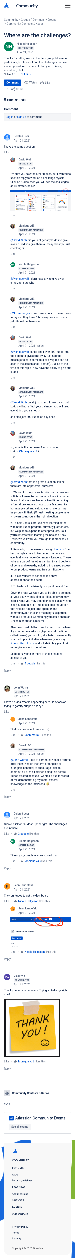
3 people (23, 833)
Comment (12, 82)
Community (27, 5)
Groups (25, 19)
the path (59, 549)
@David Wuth (18, 240)
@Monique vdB (19, 278)
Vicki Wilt (19, 975)
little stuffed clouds (22, 643)
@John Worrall (19, 759)
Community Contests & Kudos (25, 23)
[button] (40, 199)
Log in (9, 116)
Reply (7, 670)
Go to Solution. (23, 74)
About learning (20, 1193)
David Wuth (25, 159)
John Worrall (21, 687)
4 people (30, 663)
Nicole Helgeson (27, 43)
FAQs (15, 1174)
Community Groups (44, 19)
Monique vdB (26, 225)
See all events (19, 1126)
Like (6, 152)
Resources (18, 1199)
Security (16, 1238)
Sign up (21, 116)
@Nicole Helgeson (21, 313)
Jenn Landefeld (27, 718)
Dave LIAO (24, 745)
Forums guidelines (22, 1180)
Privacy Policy (20, 1226)
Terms (15, 1232)
